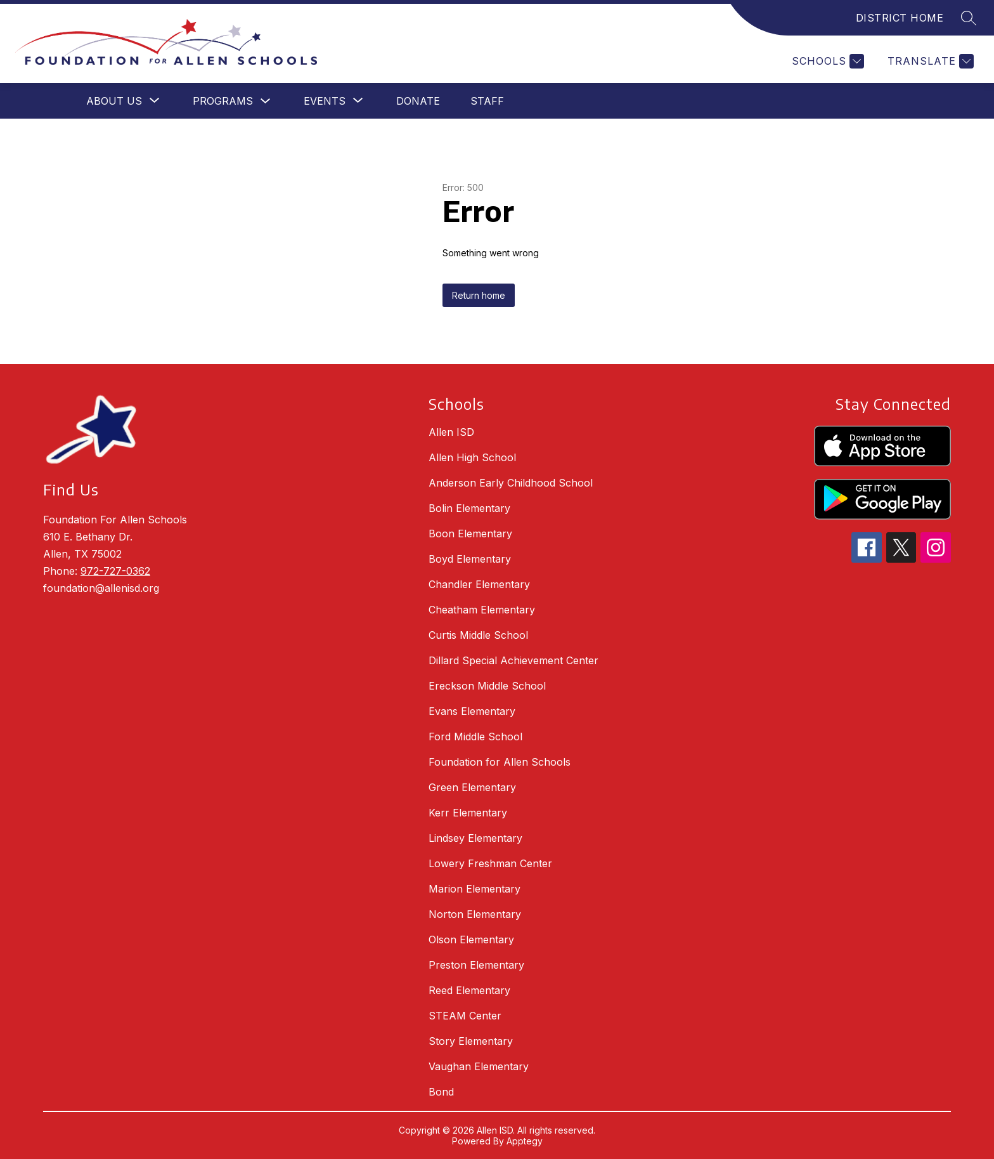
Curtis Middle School (478, 635)
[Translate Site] (929, 61)
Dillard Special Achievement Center (513, 660)
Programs (223, 101)
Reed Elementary (469, 990)
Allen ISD (451, 432)
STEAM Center (465, 1015)
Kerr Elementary (468, 812)
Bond (441, 1091)
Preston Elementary (476, 965)
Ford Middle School (475, 736)
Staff (487, 101)
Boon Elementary (470, 533)
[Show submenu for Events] (324, 100)
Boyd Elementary (470, 559)
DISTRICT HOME (900, 17)
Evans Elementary (472, 711)
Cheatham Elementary (482, 609)
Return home (478, 295)
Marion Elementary (474, 888)
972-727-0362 (115, 571)
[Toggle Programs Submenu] (265, 101)
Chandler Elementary (479, 584)
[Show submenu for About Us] (114, 100)
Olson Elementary (471, 939)
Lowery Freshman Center (490, 863)
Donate (418, 101)
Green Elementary (472, 787)
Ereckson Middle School (487, 685)
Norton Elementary (475, 914)
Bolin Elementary (469, 508)
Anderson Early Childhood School (511, 482)
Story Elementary (471, 1041)
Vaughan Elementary (479, 1066)
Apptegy (525, 1141)
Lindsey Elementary (475, 838)
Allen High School (472, 457)
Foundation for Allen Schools (500, 762)
